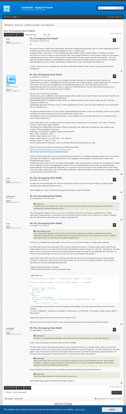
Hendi (8, 85)
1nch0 (8, 39)
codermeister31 (10, 196)
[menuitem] (16, 17)
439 (11, 89)
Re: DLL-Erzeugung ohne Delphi (46, 75)
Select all (39, 275)
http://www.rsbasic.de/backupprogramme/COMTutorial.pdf (50, 149)
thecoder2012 (10, 328)
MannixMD (69, 404)
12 (10, 332)
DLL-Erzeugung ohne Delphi (19, 31)
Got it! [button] (112, 410)
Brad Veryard (68, 403)
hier (39, 242)
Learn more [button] (80, 409)
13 (10, 200)
